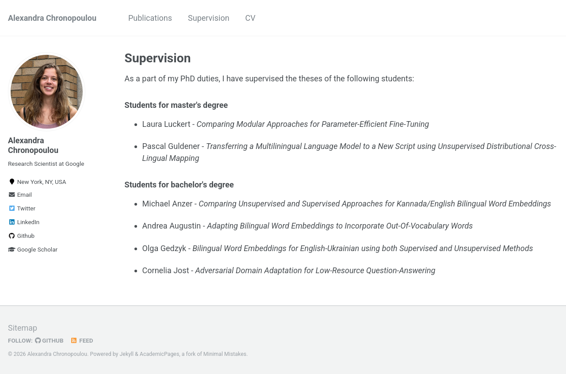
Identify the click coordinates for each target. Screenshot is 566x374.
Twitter (21, 208)
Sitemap (22, 327)
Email (20, 194)
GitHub (49, 340)
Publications (150, 18)
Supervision (208, 18)
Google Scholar (32, 249)
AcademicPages (159, 354)
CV (250, 18)
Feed (81, 340)
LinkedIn (23, 221)
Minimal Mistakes (224, 354)
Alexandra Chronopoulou (52, 18)
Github (21, 235)
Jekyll (127, 354)
